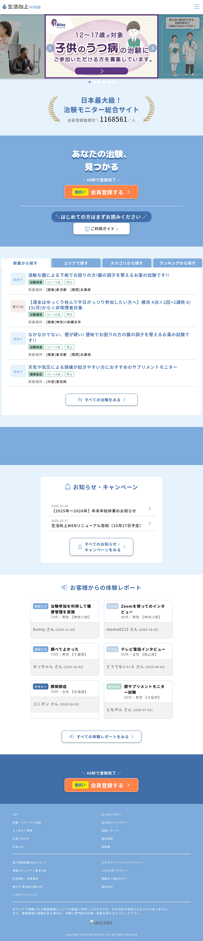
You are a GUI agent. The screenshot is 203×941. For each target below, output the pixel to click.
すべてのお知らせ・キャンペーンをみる (101, 547)
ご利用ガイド (101, 229)
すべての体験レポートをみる (101, 806)
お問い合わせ (21, 908)
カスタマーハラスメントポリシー (123, 932)
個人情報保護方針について (30, 932)
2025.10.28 (101, 509)
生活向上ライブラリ (114, 892)
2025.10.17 (101, 523)
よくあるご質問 (23, 900)
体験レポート (110, 900)
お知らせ (18, 916)
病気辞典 (107, 908)
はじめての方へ (112, 884)
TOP (15, 884)
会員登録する (101, 192)
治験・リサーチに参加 (27, 892)
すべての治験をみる (101, 400)
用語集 (106, 916)
